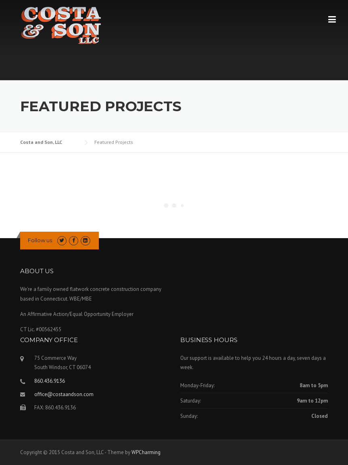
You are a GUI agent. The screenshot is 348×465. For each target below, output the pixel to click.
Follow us (40, 240)
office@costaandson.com (64, 394)
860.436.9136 (49, 381)
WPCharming (145, 452)
